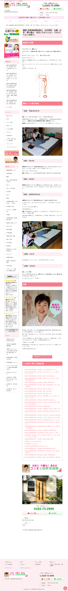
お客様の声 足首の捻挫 (12, 384)
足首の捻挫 (9, 265)
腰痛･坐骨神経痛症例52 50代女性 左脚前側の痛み (38, 406)
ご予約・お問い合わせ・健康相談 (11, 139)
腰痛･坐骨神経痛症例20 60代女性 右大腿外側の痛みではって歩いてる (42, 419)
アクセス (58, 21)
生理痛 (8, 214)
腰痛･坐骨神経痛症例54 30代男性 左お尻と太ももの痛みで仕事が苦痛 (42, 415)
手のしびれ (9, 226)
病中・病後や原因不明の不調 (12, 180)
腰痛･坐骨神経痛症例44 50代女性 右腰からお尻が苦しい (39, 388)
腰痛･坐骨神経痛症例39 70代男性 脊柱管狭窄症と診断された (40, 399)
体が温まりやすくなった (12, 373)
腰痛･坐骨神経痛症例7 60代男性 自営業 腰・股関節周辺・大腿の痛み (43, 457)
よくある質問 (10, 129)
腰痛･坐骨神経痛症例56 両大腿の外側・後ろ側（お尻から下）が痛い (42, 432)
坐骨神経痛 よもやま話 (31, 443)
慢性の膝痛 (9, 229)
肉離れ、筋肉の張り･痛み (12, 261)
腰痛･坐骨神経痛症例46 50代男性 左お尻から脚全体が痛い (40, 382)
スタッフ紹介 (34, 21)
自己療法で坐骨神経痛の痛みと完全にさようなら (37, 446)
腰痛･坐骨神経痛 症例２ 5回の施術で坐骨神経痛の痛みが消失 (40, 448)
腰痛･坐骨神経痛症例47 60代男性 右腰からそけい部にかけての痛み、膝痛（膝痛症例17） (12, 94)
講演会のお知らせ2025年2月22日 (11, 340)
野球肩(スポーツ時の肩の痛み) (11, 250)
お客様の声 (9, 135)
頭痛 (8, 198)
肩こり (8, 185)
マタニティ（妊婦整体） (11, 210)
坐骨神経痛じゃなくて (12, 362)
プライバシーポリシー (12, 147)
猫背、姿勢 (9, 239)
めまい (8, 194)
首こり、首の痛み (11, 188)
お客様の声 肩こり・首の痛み (12, 389)
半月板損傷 (9, 232)
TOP (10, 21)
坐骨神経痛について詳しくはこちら (42, 356)
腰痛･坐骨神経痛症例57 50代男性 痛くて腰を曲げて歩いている (41, 369)
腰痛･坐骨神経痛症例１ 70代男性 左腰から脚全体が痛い (39, 439)
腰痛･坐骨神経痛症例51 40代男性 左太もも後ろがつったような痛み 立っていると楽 (12, 77)
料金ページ (22, 21)
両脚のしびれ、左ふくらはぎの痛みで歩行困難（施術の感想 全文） (12, 351)
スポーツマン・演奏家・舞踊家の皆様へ (11, 269)
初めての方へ (10, 115)
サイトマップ (10, 143)
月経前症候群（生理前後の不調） (12, 218)
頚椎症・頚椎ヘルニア (12, 223)
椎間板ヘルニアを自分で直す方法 (33, 441)
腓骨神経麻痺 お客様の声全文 (12, 358)
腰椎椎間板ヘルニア (11, 170)
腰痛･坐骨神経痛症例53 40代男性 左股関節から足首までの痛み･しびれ (43, 408)
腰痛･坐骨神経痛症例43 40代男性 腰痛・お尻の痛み (39, 391)
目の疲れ (9, 191)
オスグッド (9, 254)
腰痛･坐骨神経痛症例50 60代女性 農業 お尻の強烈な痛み (40, 376)
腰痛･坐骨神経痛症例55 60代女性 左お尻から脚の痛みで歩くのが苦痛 (42, 417)
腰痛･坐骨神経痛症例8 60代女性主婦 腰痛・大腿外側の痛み (40, 454)
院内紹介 (46, 21)
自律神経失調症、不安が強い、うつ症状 (12, 202)
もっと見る (9, 107)
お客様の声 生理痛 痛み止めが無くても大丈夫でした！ (12, 379)
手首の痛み (9, 242)
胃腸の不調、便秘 (11, 236)
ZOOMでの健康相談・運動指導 (12, 345)
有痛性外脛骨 (10, 257)
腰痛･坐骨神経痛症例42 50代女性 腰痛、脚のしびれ (39, 393)
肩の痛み (9, 245)
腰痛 (8, 176)
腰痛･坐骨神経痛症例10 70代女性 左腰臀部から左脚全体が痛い (41, 430)
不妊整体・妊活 (10, 206)
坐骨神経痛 (11, 25)
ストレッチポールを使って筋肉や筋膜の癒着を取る (12, 367)
